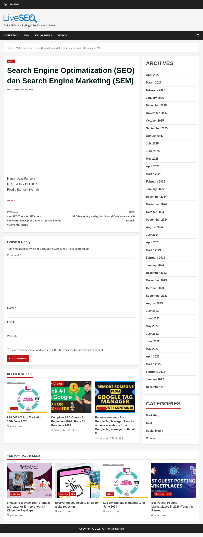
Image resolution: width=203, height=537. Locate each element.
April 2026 (152, 74)
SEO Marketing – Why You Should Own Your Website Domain (103, 217)
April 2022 (152, 356)
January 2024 (155, 265)
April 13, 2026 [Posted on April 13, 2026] (16, 430)
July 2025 (152, 143)
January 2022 (155, 379)
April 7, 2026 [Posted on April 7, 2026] (160, 520)
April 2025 (152, 166)
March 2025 (153, 173)
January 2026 (155, 97)
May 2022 (152, 348)
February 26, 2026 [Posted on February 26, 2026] (62, 434)
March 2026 (153, 82)
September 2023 (157, 295)
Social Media (43, 35)
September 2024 (157, 219)
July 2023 (152, 310)
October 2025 (155, 120)
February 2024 (155, 257)
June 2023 (152, 318)
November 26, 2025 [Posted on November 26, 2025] (107, 442)
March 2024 (153, 250)
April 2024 (152, 242)
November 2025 (156, 113)
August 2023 (154, 303)
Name (11, 312)
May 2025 (152, 158)
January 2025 (155, 189)
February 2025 (155, 181)
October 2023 (155, 288)
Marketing (11, 35)
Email (11, 326)
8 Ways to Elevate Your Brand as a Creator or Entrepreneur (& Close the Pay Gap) (29, 485)
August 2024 (154, 227)
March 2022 (153, 364)
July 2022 (152, 333)
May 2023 (152, 326)
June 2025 (152, 151)
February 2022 (155, 371)
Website (12, 340)
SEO (26, 35)
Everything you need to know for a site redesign (77, 485)
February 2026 (155, 90)
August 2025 (154, 135)
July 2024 (152, 234)
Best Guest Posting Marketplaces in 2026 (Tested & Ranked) (173, 485)
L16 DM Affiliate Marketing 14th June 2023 (27, 401)
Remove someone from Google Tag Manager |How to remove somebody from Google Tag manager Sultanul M (115, 401)
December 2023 (156, 272)
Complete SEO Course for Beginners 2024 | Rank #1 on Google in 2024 (71, 401)
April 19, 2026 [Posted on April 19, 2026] (16, 520)
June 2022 (152, 341)
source (12, 200)
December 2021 (156, 386)
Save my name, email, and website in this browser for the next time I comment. (57, 354)
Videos (62, 35)
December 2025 (156, 105)
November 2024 (156, 204)
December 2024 (156, 196)
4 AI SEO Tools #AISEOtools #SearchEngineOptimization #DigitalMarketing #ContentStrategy (39, 220)
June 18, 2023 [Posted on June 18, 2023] (26, 89)
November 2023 (156, 280)
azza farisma (13, 89)
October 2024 (155, 212)
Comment (14, 259)
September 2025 (157, 128)
